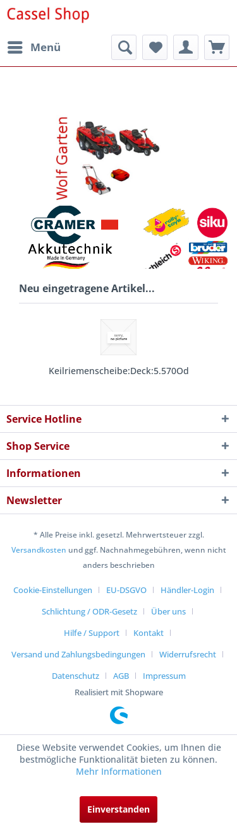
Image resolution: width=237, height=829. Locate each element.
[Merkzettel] (154, 47)
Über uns (168, 611)
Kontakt (148, 632)
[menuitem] (33, 47)
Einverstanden (118, 809)
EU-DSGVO (126, 590)
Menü (34, 45)
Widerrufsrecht (187, 654)
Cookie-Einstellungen (52, 590)
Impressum (164, 675)
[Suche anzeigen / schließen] (124, 47)
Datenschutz (75, 675)
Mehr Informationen (119, 771)
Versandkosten (38, 549)
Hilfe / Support (91, 632)
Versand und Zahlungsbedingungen (78, 654)
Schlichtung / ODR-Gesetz (89, 611)
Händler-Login (187, 590)
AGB (121, 675)
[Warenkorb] (216, 47)
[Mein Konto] (185, 47)
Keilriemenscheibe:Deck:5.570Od (119, 371)
